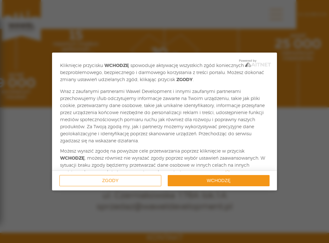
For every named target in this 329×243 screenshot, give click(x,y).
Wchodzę (219, 180)
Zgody (110, 180)
